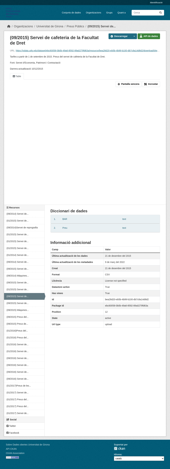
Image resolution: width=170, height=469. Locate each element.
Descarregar (119, 36)
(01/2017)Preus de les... (19, 385)
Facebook (13, 433)
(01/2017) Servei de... (18, 392)
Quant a (122, 12)
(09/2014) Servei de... (18, 213)
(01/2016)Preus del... (17, 330)
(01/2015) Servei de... (18, 220)
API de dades (149, 36)
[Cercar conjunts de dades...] (148, 13)
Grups (109, 12)
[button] (133, 36)
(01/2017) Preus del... (18, 399)
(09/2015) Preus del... (18, 317)
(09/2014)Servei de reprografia (22, 227)
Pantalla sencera (128, 84)
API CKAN (11, 449)
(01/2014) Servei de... (18, 255)
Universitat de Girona (49, 26)
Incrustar (151, 84)
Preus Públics (75, 26)
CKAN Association (15, 453)
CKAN (119, 448)
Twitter (11, 426)
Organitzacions (93, 12)
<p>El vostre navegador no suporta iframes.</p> (85, 146)
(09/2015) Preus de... (17, 323)
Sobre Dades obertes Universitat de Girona (28, 444)
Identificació (156, 2)
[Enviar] (160, 13)
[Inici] (8, 26)
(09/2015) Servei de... (102, 26)
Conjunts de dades (71, 12)
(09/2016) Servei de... (18, 358)
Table (17, 76)
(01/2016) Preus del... (18, 337)
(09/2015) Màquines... (18, 310)
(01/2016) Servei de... (18, 344)
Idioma (117, 454)
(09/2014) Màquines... (18, 275)
